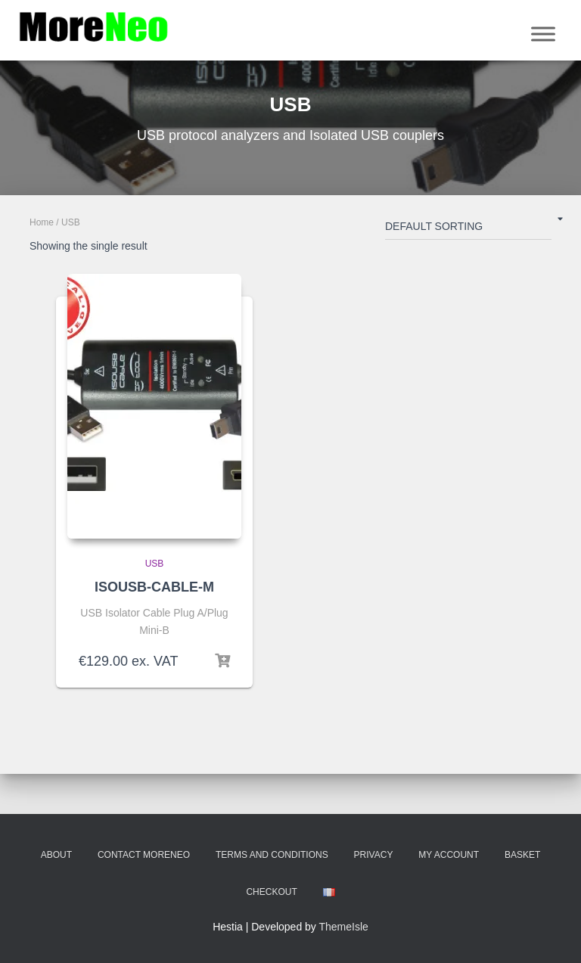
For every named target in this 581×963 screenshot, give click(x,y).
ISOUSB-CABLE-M (154, 587)
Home (42, 222)
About (56, 855)
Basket (522, 855)
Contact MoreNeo (144, 855)
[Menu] (543, 33)
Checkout (271, 892)
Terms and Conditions (272, 855)
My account (448, 855)
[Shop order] (468, 229)
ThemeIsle (343, 927)
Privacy (373, 855)
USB (154, 563)
